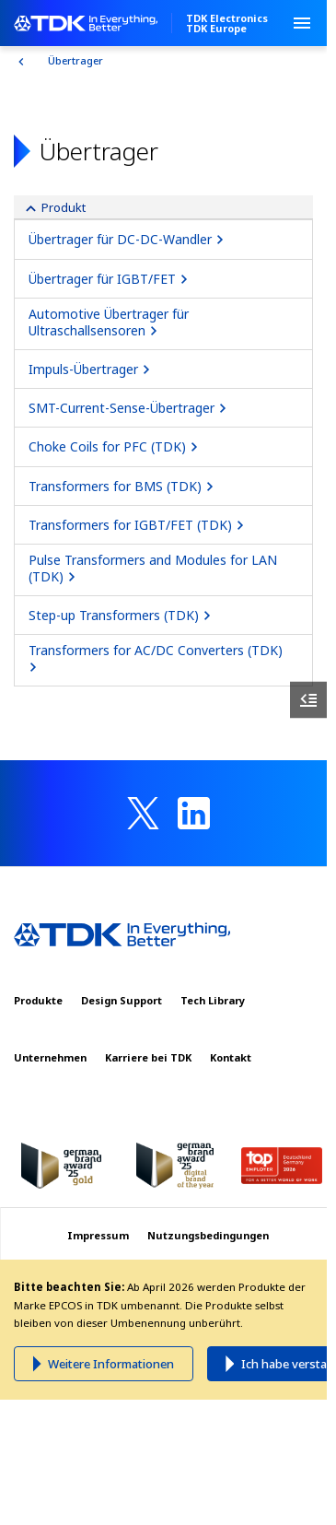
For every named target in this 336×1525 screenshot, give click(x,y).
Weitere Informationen (111, 1363)
